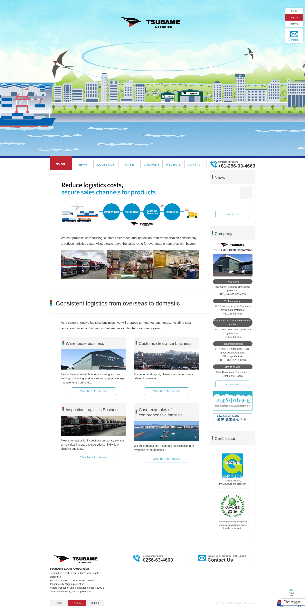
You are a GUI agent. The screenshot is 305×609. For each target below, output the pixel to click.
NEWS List (233, 214)
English (294, 17)
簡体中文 (294, 24)
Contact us (294, 40)
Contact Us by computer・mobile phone (230, 559)
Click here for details (93, 391)
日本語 (294, 11)
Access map (233, 384)
